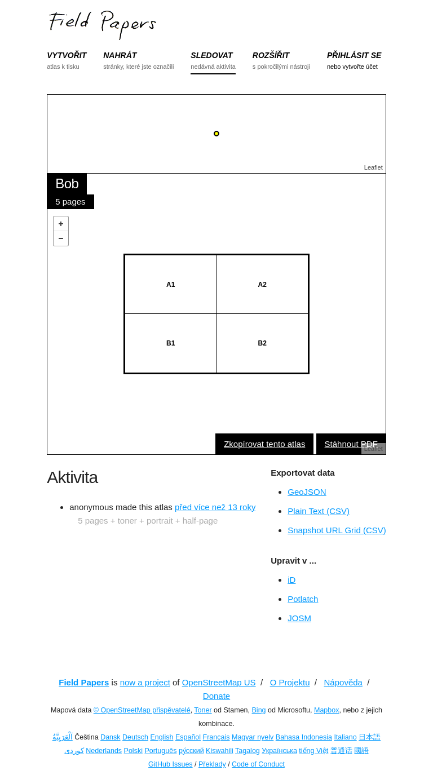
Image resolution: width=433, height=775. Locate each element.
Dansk (110, 737)
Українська (279, 751)
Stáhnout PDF (351, 444)
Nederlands (104, 751)
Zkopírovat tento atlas (264, 444)
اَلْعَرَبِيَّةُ (62, 737)
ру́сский (191, 751)
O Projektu (290, 682)
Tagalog (247, 751)
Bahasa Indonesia (304, 737)
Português (160, 751)
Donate (216, 696)
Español (188, 737)
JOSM (299, 618)
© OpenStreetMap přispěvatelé (142, 710)
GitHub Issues (170, 764)
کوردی (74, 751)
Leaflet (373, 167)
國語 (361, 751)
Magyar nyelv (252, 737)
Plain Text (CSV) (319, 511)
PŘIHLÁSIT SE (354, 55)
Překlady (212, 764)
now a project (145, 682)
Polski (133, 751)
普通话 (341, 751)
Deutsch (135, 737)
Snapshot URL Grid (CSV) (337, 530)
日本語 (370, 737)
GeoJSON (307, 492)
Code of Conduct (258, 764)
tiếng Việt (313, 751)
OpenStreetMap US (219, 682)
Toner (202, 710)
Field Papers (84, 682)
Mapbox (326, 710)
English (161, 737)
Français (216, 737)
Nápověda (343, 682)
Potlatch (303, 599)
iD (291, 579)
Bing (259, 710)
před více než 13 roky (215, 507)
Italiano (345, 737)
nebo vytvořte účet (352, 66)
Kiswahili (219, 751)
